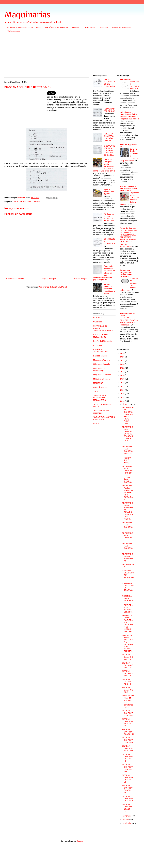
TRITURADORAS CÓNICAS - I (128, 546)
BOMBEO (97, 318)
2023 (122, 364)
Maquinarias (27, 14)
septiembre (127, 823)
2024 (122, 360)
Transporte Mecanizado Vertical (26, 201)
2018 (122, 383)
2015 (122, 394)
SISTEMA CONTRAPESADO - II (127, 740)
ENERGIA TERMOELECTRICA (102, 350)
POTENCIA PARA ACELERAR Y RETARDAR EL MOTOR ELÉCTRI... (128, 604)
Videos (96, 423)
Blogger (79, 841)
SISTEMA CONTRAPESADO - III (128, 731)
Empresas (75, 27)
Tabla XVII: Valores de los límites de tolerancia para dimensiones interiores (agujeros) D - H (104, 273)
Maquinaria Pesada (101, 379)
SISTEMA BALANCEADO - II (127, 681)
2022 (122, 368)
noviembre (127, 816)
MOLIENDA (104, 27)
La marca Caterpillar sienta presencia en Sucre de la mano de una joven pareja (104, 165)
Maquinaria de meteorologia (121, 27)
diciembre (127, 404)
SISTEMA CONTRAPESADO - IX (127, 757)
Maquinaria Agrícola (101, 360)
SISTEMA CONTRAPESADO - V (128, 713)
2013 (122, 401)
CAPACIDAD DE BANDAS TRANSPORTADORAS (24, 27)
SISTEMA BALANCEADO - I (127, 689)
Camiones (97, 322)
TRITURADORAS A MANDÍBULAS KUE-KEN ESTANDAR (128, 492)
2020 (122, 375)
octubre (126, 819)
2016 (122, 390)
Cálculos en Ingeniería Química (128, 113)
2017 (122, 386)
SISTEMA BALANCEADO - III (127, 673)
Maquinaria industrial (102, 375)
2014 (122, 397)
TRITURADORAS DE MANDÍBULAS (128, 557)
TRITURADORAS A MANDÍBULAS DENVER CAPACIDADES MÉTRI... (128, 511)
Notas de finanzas (128, 228)
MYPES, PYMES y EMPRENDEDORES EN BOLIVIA (128, 188)
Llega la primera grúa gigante (109, 191)
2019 (122, 379)
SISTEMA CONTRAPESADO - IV (127, 722)
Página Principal (49, 278)
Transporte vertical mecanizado (101, 412)
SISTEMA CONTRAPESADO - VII (127, 778)
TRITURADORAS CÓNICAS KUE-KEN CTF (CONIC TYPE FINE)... (127, 454)
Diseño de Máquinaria (102, 341)
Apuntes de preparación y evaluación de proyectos (126, 273)
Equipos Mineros (89, 27)
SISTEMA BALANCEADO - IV (127, 665)
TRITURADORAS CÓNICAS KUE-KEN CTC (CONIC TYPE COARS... (127, 474)
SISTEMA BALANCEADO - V (127, 657)
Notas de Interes (100, 387)
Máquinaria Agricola (13, 31)
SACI (95, 391)
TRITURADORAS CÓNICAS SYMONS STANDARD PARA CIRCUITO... (128, 435)
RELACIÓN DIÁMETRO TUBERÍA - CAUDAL (109, 137)
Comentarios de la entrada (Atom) (52, 287)
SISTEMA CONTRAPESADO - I (127, 748)
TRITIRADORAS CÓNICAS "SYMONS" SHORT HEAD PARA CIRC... (128, 415)
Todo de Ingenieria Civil (128, 146)
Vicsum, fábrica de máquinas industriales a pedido (109, 288)
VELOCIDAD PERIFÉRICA (109, 110)
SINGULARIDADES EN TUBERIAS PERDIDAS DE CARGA (109, 150)
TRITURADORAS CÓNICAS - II (128, 536)
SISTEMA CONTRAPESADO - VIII (127, 768)
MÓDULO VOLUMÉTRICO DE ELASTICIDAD (109, 83)
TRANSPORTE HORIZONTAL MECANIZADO (99, 397)
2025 (122, 357)
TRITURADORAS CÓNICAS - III (128, 525)
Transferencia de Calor (127, 314)
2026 (122, 353)
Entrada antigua (80, 278)
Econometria (126, 79)
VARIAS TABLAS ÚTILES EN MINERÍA (104, 418)
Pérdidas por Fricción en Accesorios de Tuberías (109, 217)
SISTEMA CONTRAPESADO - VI (127, 789)
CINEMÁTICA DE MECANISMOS (56, 27)
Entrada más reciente (15, 278)
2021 (122, 371)
